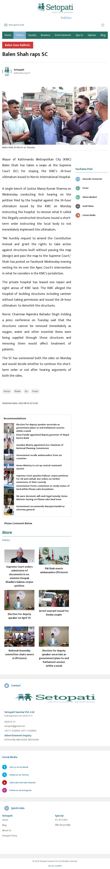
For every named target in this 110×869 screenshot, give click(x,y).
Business (45, 35)
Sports (79, 35)
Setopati (19, 70)
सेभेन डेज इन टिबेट (62, 825)
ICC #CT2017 (61, 820)
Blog (103, 35)
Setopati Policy (9, 836)
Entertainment (63, 35)
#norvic (7, 391)
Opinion (92, 35)
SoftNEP (58, 866)
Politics (20, 35)
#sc (26, 391)
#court (35, 391)
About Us (6, 830)
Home (5, 820)
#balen (17, 391)
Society (32, 35)
